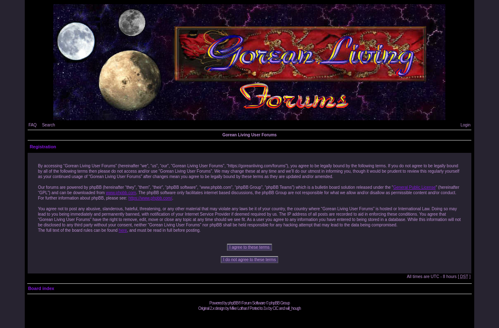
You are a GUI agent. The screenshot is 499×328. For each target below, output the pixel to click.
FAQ (32, 125)
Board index (41, 288)
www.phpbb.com (121, 192)
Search (48, 125)
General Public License (414, 187)
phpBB (233, 303)
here (123, 230)
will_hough (292, 308)
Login (466, 125)
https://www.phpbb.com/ (150, 198)
